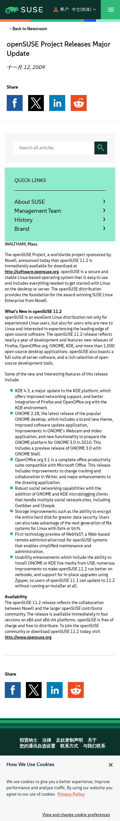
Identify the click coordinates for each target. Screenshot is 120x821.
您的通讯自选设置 (37, 746)
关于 (92, 740)
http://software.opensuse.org (32, 271)
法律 (46, 740)
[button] (60, 9)
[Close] (111, 765)
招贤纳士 (28, 740)
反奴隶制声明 (69, 740)
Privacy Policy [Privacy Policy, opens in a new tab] (71, 794)
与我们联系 (94, 746)
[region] (60, 788)
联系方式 (69, 746)
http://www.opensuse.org (28, 637)
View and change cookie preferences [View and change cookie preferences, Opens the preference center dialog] (76, 814)
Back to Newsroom (29, 28)
